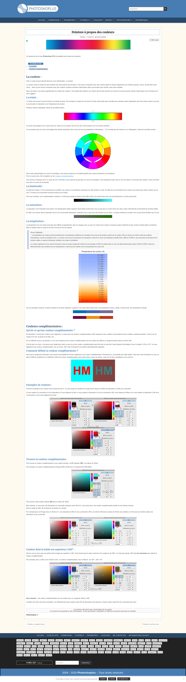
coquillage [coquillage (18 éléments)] (94, 643)
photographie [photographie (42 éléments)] (31, 652)
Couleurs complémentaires (38, 69)
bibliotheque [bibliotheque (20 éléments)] (118, 640)
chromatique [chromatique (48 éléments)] (55, 643)
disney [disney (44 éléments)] (124, 643)
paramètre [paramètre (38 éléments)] (125, 649)
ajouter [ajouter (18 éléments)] (35, 640)
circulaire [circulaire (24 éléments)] (78, 643)
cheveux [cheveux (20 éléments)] (45, 643)
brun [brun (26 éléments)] (148, 640)
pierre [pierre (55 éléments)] (39, 652)
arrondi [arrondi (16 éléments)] (99, 640)
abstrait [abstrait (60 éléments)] (20, 640)
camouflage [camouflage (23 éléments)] (21, 643)
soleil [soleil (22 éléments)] (101, 652)
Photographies (124, 20)
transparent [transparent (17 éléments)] (152, 652)
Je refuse (112, 679)
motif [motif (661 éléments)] (148, 646)
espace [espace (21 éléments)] (19, 646)
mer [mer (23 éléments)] (141, 646)
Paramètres (69, 20)
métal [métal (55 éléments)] (19, 649)
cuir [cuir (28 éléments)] (110, 643)
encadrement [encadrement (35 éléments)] (157, 643)
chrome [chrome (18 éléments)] (63, 643)
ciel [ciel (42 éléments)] (71, 643)
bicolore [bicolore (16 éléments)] (127, 640)
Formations (53, 20)
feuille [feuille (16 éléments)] (40, 646)
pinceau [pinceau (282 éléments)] (48, 652)
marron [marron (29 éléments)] (126, 646)
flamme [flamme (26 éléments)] (48, 646)
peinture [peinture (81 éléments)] (155, 649)
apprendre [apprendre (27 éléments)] (75, 640)
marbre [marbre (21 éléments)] (118, 646)
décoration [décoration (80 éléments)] (132, 643)
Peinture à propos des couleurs (93, 32)
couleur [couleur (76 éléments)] (102, 643)
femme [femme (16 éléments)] (27, 646)
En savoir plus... (124, 679)
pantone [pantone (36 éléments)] (101, 649)
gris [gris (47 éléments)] (77, 646)
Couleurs (97, 20)
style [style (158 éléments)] (115, 652)
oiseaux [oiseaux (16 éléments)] (63, 649)
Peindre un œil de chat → (152, 624)
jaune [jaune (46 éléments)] (98, 646)
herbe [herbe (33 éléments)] (83, 646)
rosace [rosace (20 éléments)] (56, 652)
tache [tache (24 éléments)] (122, 652)
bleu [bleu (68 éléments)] (135, 640)
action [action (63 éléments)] (27, 640)
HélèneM (83, 37)
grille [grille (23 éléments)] (70, 646)
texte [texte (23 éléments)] (129, 652)
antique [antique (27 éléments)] (67, 640)
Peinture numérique (101, 37)
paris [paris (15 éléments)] (133, 649)
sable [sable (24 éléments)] (83, 652)
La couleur (32, 66)
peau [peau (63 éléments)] (147, 649)
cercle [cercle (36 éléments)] (37, 643)
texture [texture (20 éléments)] (137, 652)
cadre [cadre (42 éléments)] (154, 640)
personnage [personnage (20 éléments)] (21, 652)
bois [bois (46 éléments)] (141, 640)
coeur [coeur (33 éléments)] (86, 643)
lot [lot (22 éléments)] (111, 646)
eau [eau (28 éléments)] (149, 643)
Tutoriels (84, 20)
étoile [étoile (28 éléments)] (48, 655)
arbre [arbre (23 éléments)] (92, 640)
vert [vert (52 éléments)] (160, 652)
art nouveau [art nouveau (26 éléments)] (108, 640)
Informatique (141, 20)
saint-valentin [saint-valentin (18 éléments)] (92, 652)
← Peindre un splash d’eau (34, 624)
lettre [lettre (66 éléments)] (105, 646)
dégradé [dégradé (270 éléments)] (141, 643)
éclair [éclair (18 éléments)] (34, 655)
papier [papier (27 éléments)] (108, 649)
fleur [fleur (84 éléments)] (55, 646)
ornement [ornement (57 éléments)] (85, 649)
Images (109, 20)
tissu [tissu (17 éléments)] (144, 652)
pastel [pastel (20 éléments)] (140, 649)
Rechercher (85, 663)
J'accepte (103, 679)
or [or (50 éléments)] (70, 649)
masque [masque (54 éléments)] (134, 646)
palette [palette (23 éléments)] (93, 649)
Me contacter (119, 635)
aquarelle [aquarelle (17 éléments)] (84, 640)
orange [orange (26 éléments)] (77, 649)
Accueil (41, 20)
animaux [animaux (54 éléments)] (59, 640)
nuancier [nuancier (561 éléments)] (48, 649)
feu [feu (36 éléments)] (34, 646)
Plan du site (52, 635)
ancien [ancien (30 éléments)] (51, 640)
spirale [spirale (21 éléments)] (108, 652)
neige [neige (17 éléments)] (26, 649)
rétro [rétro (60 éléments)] (76, 652)
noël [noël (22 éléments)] (33, 649)
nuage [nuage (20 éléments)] (40, 649)
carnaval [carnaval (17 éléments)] (30, 643)
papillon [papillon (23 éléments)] (117, 649)
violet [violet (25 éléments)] (19, 655)
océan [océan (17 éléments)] (56, 649)
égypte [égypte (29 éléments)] (41, 655)
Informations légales (139, 635)
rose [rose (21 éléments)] (63, 652)
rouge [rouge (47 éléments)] (69, 652)
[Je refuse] (184, 679)
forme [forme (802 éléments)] (63, 646)
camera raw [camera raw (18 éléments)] (163, 640)
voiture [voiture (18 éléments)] (27, 655)
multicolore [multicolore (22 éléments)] (156, 646)
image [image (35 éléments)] (90, 646)
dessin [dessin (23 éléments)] (116, 643)
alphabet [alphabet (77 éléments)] (43, 640)
